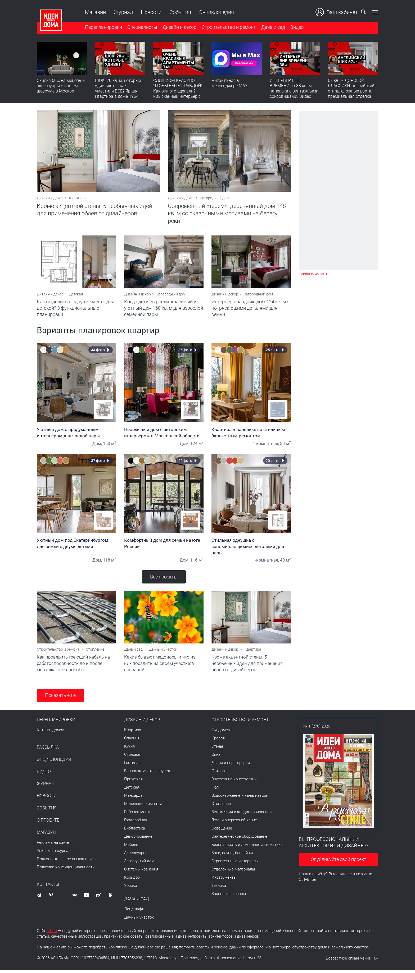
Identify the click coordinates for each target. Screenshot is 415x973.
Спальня (131, 740)
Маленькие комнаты (143, 806)
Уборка (130, 888)
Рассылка (48, 750)
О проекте (48, 823)
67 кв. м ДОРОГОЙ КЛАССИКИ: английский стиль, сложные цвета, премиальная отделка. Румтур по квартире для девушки (352, 94)
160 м (109, 445)
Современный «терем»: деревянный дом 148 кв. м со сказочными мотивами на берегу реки (227, 214)
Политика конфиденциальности (65, 869)
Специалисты (142, 27)
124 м (197, 445)
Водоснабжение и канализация (239, 798)
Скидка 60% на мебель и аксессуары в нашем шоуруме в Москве (61, 86)
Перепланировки (102, 27)
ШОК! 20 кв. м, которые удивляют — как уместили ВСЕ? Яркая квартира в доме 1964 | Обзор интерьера (118, 91)
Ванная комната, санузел (147, 773)
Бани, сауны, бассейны (232, 855)
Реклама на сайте (53, 845)
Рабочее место (137, 814)
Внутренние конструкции (233, 781)
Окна (215, 757)
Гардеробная (135, 822)
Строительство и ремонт (228, 27)
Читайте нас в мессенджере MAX (229, 83)
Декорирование (138, 839)
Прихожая (133, 781)
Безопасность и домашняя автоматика (247, 847)
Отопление (95, 652)
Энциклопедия (216, 12)
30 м (285, 445)
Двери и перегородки (230, 765)
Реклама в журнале (55, 853)
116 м (197, 561)
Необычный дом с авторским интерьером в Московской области (164, 434)
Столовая (132, 757)
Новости (150, 12)
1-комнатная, (266, 445)
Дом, (97, 445)
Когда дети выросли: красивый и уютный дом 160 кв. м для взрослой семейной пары (163, 310)
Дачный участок (163, 652)
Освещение (221, 830)
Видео (296, 27)
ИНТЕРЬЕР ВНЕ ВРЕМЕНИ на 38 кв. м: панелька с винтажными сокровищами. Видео (294, 88)
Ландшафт (133, 911)
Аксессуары (135, 855)
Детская (76, 296)
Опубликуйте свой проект (338, 862)
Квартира (77, 199)
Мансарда (133, 798)
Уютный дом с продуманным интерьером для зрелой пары (76, 434)
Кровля (218, 740)
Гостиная (132, 765)
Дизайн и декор (179, 27)
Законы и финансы (228, 896)
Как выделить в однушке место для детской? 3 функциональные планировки (75, 310)
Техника (218, 888)
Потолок (219, 773)
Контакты (48, 887)
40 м (285, 561)
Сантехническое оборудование (239, 839)
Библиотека (134, 830)
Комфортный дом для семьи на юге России (164, 545)
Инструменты (223, 880)
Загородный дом (214, 199)
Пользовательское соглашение (65, 861)
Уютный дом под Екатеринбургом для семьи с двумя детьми (76, 545)
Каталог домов (50, 732)
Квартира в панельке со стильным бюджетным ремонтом (251, 434)
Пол (215, 789)
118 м (109, 561)
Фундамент (221, 732)
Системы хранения (141, 871)
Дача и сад (273, 27)
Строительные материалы (235, 863)
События (180, 12)
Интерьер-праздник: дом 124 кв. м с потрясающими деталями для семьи (250, 310)
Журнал (122, 12)
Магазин (94, 12)
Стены (217, 749)
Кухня (129, 749)
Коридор (132, 880)
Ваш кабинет (337, 12)
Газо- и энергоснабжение (234, 822)
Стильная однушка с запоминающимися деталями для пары (251, 548)
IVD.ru (52, 933)
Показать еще (60, 698)
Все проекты (164, 578)
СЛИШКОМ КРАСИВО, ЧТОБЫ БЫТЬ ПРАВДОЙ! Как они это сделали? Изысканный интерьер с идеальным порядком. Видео (177, 94)
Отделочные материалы (233, 871)
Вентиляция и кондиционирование (242, 814)
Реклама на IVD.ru (314, 274)
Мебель (131, 847)
